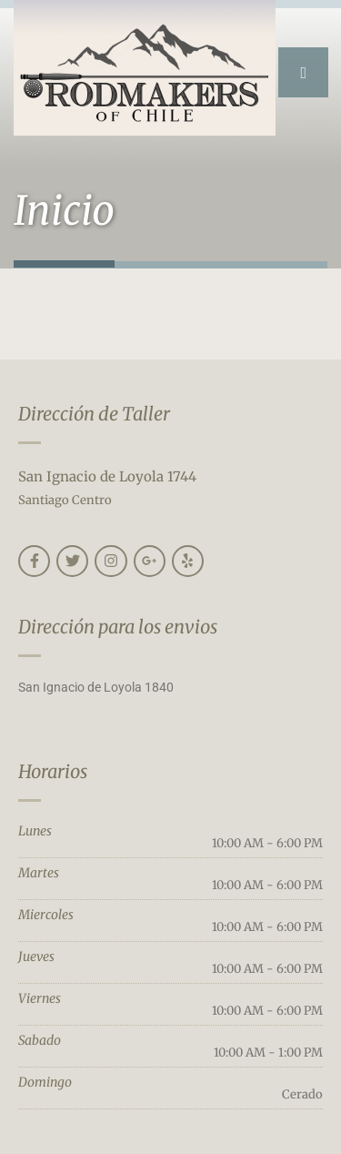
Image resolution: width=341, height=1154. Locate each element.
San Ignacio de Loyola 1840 (96, 687)
